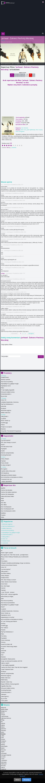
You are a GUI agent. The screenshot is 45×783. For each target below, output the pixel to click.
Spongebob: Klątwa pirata (8, 659)
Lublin (2, 736)
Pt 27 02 (23, 75)
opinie (25, 63)
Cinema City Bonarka (6, 490)
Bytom (3, 713)
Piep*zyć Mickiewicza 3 (7, 404)
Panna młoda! (4, 463)
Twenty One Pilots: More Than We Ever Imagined (14, 667)
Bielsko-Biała (4, 709)
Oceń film (14, 147)
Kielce (2, 732)
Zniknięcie (3, 694)
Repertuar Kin (10, 485)
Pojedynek (4, 448)
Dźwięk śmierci (5, 377)
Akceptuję (27, 779)
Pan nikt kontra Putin (6, 446)
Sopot (2, 751)
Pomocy (3, 642)
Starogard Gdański (6, 755)
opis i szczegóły (15, 63)
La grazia (3, 418)
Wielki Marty (4, 680)
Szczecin (3, 757)
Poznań (3, 743)
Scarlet (3, 451)
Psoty (2, 648)
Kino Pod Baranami (6, 507)
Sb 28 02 (27, 75)
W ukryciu (3, 408)
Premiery (7, 373)
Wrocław (3, 765)
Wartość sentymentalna (7, 453)
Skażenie (3, 429)
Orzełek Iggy (4, 422)
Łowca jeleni (4, 700)
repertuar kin (7, 63)
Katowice (3, 730)
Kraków (3, 734)
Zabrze (3, 767)
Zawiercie (3, 769)
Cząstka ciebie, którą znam (8, 471)
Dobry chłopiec (5, 459)
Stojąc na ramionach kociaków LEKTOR (11, 661)
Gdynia (3, 725)
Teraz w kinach (10, 548)
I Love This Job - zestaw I (7, 592)
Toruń (2, 758)
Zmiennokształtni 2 (6, 394)
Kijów (2, 500)
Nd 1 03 (30, 75)
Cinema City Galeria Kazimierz (9, 492)
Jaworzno (3, 728)
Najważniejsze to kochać (7, 617)
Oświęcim (3, 741)
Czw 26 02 (19, 75)
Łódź (2, 737)
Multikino (3, 513)
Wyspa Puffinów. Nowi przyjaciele (10, 684)
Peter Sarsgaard (20, 131)
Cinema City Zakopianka (7, 494)
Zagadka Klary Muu (6, 686)
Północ (3, 424)
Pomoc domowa (5, 640)
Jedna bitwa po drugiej (7, 596)
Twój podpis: (4, 356)
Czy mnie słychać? (6, 440)
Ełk (2, 721)
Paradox (3, 515)
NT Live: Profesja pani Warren (9, 621)
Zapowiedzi (8, 436)
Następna (31, 333)
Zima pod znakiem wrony (7, 392)
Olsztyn (3, 739)
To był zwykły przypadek (7, 390)
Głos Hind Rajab (5, 586)
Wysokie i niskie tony (6, 682)
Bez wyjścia (4, 469)
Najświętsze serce (6, 386)
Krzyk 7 (3, 444)
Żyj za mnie (4, 396)
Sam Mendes (9, 42)
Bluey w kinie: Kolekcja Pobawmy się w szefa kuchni (14, 557)
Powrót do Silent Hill (6, 644)
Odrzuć (17, 779)
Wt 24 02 (11, 75)
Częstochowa (4, 716)
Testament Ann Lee (6, 479)
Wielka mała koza (5, 412)
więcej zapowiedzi (7, 481)
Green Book (4, 584)
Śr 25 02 (15, 75)
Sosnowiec (4, 753)
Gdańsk (3, 723)
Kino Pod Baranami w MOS (8, 511)
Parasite (3, 630)
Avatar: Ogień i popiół (7, 552)
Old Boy (3, 623)
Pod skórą (3, 636)
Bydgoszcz (4, 711)
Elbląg (2, 720)
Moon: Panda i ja (5, 420)
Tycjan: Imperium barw (7, 669)
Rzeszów (3, 750)
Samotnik (3, 406)
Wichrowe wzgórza (6, 410)
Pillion (2, 388)
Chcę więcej (4, 561)
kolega (3, 273)
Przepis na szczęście (6, 427)
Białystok (3, 707)
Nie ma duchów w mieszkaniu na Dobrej (11, 477)
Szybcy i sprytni (5, 663)
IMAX (2, 498)
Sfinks (2, 517)
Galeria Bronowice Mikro (7, 496)
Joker (2, 598)
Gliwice (3, 727)
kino (10, 2)
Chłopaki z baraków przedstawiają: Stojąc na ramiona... (15, 563)
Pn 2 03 (33, 75)
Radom (3, 744)
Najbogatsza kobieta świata (8, 475)
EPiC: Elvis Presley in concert (8, 442)
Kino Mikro (4, 504)
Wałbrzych (4, 764)
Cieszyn (3, 714)
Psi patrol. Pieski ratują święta (9, 646)
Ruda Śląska (4, 746)
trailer (21, 63)
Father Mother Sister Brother (9, 582)
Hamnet (3, 588)
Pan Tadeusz (4, 627)
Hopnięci (3, 461)
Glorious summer (5, 379)
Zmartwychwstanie (6, 455)
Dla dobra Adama (5, 573)
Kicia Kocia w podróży (7, 381)
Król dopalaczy (5, 473)
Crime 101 (3, 400)
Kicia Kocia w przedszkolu (8, 602)
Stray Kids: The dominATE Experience (11, 431)
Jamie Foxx (23, 129)
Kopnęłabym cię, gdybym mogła (9, 383)
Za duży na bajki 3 (6, 465)
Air (1, 550)
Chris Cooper (39, 129)
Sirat (2, 655)
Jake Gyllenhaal (31, 129)
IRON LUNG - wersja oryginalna (9, 594)
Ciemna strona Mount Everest (9, 565)
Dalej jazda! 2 (4, 416)
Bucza (2, 559)
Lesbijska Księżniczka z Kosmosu (10, 402)
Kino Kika (3, 502)
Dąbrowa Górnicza (6, 718)
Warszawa (3, 762)
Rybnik (2, 748)
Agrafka (3, 488)
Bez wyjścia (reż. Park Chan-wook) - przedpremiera (14, 555)
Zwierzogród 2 (5, 696)
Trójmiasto (4, 760)
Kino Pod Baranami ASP (7, 509)
